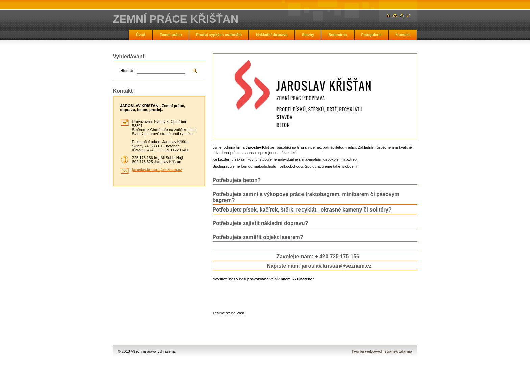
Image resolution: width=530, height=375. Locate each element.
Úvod (140, 34)
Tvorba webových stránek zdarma (382, 351)
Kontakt (403, 34)
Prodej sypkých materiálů (219, 34)
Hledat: (127, 71)
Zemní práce (171, 34)
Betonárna (337, 34)
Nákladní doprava (271, 34)
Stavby (308, 34)
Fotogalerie (371, 34)
